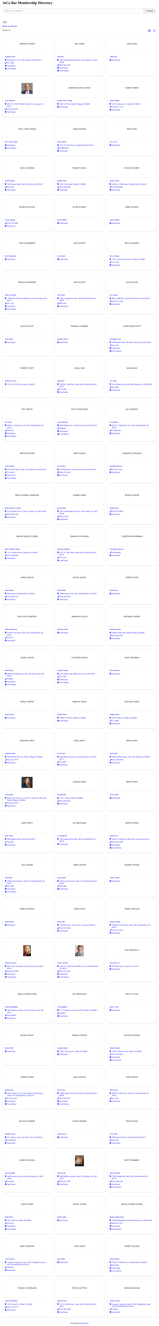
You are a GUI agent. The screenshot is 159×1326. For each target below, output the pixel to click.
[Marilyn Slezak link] (79, 702)
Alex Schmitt (61, 256)
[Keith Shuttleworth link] (27, 617)
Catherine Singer (62, 670)
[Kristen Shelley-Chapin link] (27, 536)
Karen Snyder (61, 877)
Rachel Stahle (9, 1048)
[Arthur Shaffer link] (27, 453)
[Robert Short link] (132, 577)
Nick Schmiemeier (10, 256)
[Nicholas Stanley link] (132, 1035)
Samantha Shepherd (63, 549)
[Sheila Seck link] (79, 368)
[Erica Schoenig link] (132, 243)
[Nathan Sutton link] (79, 1288)
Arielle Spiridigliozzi (11, 1007)
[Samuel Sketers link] (27, 702)
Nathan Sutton (61, 1301)
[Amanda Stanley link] (79, 1035)
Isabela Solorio (9, 922)
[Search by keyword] (73, 11)
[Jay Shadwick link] (132, 409)
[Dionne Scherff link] (131, 168)
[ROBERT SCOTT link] (27, 368)
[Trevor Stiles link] (132, 1121)
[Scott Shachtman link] (79, 409)
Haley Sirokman (115, 670)
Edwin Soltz (61, 922)
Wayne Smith (114, 794)
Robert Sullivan (115, 1259)
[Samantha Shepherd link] (79, 536)
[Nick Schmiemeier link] (27, 243)
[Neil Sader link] (79, 44)
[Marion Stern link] (27, 1077)
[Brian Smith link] (131, 741)
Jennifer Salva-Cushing (64, 100)
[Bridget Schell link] (79, 168)
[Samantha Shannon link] (131, 453)
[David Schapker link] (27, 168)
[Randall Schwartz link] (79, 326)
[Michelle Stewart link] (27, 1121)
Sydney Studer (61, 1217)
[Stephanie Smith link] (27, 741)
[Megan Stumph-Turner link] (132, 1204)
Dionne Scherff (114, 181)
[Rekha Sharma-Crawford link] (27, 495)
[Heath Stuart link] (27, 1204)
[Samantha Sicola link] (79, 617)
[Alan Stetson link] (79, 1077)
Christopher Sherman (116, 549)
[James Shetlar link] (27, 577)
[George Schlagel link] (27, 207)
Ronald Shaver (114, 508)
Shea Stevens (114, 1090)
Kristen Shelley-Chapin (12, 549)
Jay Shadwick (114, 422)
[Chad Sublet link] (79, 1246)
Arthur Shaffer (9, 466)
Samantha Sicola (62, 629)
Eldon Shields (61, 590)
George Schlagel (10, 220)
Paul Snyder (9, 877)
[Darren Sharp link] (79, 495)
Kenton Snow (114, 836)
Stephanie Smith (10, 753)
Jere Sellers (113, 381)
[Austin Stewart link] (79, 1121)
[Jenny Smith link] (27, 823)
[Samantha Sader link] (27, 44)
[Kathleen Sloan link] (132, 702)
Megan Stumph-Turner (117, 1217)
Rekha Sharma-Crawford (13, 508)
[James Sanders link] (79, 129)
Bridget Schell (61, 181)
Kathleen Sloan (114, 714)
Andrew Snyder (114, 877)
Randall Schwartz (62, 339)
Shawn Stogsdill (10, 1173)
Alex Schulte (61, 295)
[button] (149, 30)
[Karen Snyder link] (79, 865)
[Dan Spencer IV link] (132, 950)
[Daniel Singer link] (27, 658)
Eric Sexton (8, 422)
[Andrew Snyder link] (132, 865)
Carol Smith (61, 753)
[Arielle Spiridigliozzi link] (27, 994)
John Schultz (9, 339)
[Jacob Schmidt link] (79, 207)
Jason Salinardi (10, 100)
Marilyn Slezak (62, 714)
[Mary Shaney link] (80, 453)
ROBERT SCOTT (10, 381)
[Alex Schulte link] (79, 282)
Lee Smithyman (62, 836)
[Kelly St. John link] (132, 994)
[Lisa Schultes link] (132, 282)
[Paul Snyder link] (27, 865)
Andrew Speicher (62, 963)
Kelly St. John (114, 1007)
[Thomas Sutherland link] (27, 1288)
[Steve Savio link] (132, 129)
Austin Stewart (62, 1134)
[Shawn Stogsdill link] (27, 1160)
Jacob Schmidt (62, 220)
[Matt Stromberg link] (131, 1160)
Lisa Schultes (114, 295)
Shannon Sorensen (10, 963)
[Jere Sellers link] (132, 368)
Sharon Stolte (61, 1173)
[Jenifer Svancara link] (132, 1288)
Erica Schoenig (114, 256)
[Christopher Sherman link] (132, 536)
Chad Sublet (61, 1259)
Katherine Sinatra (115, 629)
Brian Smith (113, 753)
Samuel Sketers (9, 714)
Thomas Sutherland (11, 1301)
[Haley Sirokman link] (132, 658)
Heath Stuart (9, 1217)
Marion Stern (9, 1090)
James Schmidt (114, 220)
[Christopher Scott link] (132, 326)
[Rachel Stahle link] (27, 1035)
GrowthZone (84, 1323)
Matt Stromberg (115, 1173)
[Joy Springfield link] (79, 994)
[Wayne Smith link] (132, 782)
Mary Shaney (61, 466)
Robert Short (114, 590)
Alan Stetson (61, 1090)
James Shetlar (9, 590)
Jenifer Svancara (115, 1301)
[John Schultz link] (27, 326)
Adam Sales (113, 56)
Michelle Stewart (10, 1134)
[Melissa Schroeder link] (27, 282)
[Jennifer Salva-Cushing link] (79, 88)
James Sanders (62, 142)
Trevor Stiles (114, 1134)
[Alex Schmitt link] (79, 243)
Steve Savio (113, 142)
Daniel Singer (9, 670)
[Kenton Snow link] (131, 823)
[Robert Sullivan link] (131, 1246)
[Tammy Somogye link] (131, 909)
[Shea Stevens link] (132, 1077)
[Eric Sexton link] (27, 409)
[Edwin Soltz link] (79, 909)
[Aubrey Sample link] (132, 88)
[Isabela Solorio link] (27, 909)
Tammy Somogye (115, 922)
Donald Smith (61, 794)
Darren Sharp (61, 508)
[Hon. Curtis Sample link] (27, 129)
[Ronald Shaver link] (132, 495)
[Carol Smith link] (79, 741)
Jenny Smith (9, 836)
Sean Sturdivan (9, 1259)
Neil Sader (60, 56)
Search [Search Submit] (149, 11)
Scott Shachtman (62, 422)
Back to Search (9, 26)
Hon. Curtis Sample (11, 142)
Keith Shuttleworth (11, 629)
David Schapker (10, 181)
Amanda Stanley (62, 1048)
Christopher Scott (115, 339)
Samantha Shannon (116, 466)
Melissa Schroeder (10, 295)
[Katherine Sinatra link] (132, 617)
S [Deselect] (5, 22)
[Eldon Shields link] (79, 577)
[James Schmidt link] (132, 207)
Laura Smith (9, 794)
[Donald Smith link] (79, 782)
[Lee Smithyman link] (79, 823)
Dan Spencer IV (115, 963)
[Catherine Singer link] (79, 658)
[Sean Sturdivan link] (27, 1246)
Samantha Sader (10, 56)
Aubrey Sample (114, 100)
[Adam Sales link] (132, 44)
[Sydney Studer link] (79, 1204)
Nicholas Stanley (115, 1048)
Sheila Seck (60, 381)
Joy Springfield (62, 1007)
